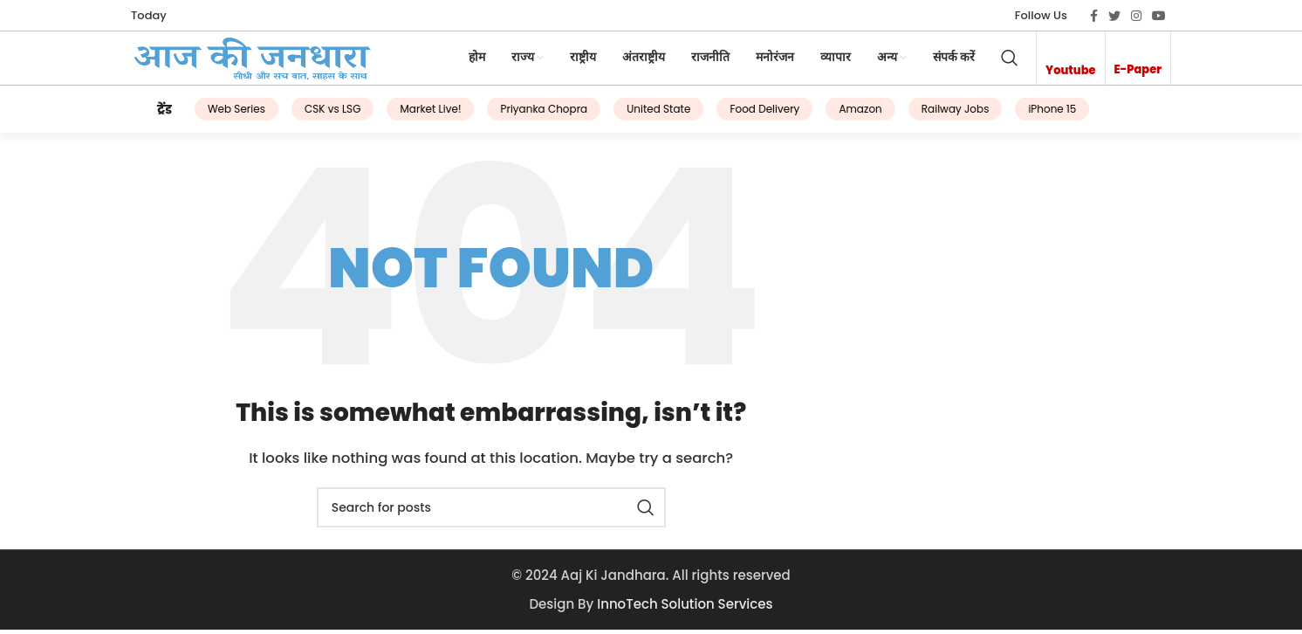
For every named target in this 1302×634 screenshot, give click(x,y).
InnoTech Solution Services (684, 608)
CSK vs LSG (311, 114)
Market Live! (409, 114)
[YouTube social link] (1159, 15)
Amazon (839, 114)
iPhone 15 (1031, 114)
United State (637, 114)
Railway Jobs (934, 114)
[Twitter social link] (1114, 15)
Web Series (215, 114)
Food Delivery (743, 114)
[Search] (1009, 62)
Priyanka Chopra (522, 114)
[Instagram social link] (1136, 15)
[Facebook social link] (1094, 15)
